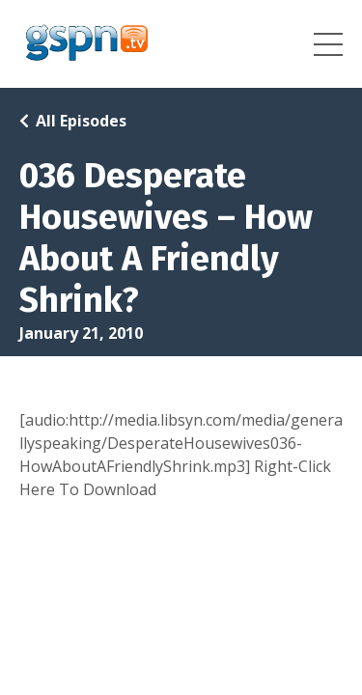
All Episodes (81, 120)
